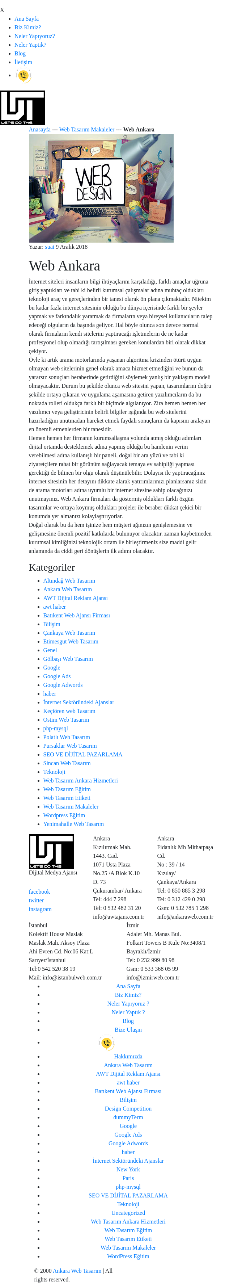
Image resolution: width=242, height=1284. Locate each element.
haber (49, 694)
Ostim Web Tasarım (66, 720)
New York (128, 1169)
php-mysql (55, 728)
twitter (36, 900)
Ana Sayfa (26, 19)
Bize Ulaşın (128, 1030)
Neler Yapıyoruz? (34, 36)
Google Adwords (63, 685)
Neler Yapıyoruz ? (128, 1003)
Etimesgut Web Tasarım (71, 641)
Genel (50, 650)
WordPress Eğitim (128, 1256)
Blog (20, 53)
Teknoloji (54, 772)
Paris (128, 1178)
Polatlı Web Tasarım (66, 737)
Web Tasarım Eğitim (67, 789)
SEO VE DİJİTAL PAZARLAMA (83, 754)
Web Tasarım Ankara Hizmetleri (80, 780)
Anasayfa (40, 129)
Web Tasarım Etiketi (67, 798)
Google (51, 667)
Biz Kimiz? (27, 27)
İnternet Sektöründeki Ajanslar (78, 702)
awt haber (54, 607)
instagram (40, 909)
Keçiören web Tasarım (69, 711)
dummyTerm (128, 1117)
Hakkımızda (128, 1056)
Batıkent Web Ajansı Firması (76, 615)
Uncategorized (128, 1213)
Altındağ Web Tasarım (69, 581)
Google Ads (57, 676)
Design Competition (128, 1108)
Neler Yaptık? (30, 45)
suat (50, 247)
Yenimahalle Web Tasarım (73, 824)
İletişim (23, 62)
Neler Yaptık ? (128, 1012)
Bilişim (51, 624)
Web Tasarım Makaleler (87, 129)
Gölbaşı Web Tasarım (68, 659)
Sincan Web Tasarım (67, 763)
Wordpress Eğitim (64, 815)
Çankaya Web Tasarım (69, 633)
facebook (39, 892)
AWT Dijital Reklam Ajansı (75, 598)
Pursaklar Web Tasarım (70, 746)
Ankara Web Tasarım (67, 589)
